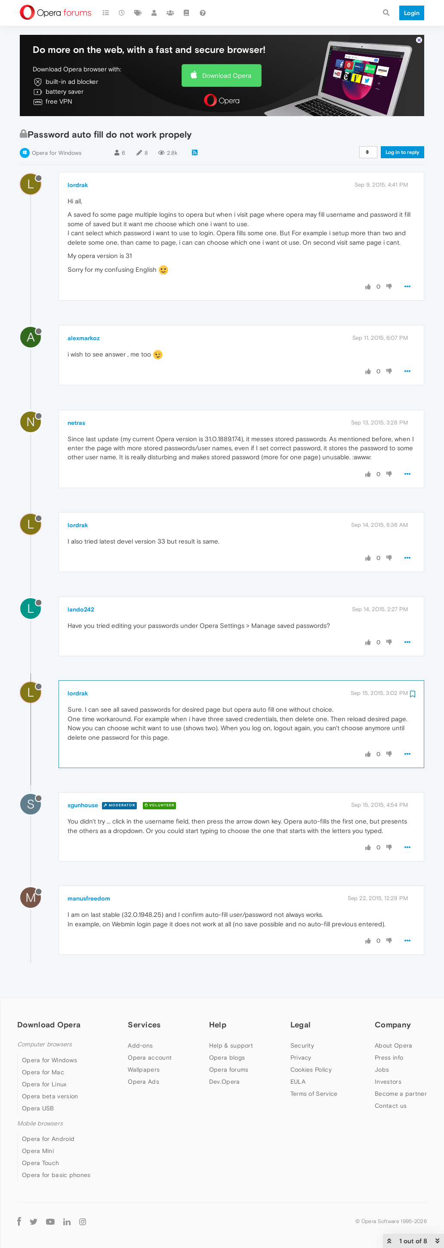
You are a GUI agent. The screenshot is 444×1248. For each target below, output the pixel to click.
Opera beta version (50, 1096)
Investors (388, 1081)
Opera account (150, 1057)
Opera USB (38, 1108)
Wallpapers (144, 1069)
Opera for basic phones (56, 1174)
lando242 (81, 609)
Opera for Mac (43, 1072)
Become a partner (401, 1093)
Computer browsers (44, 1044)
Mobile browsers (40, 1123)
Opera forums (229, 1069)
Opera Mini (38, 1150)
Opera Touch (40, 1162)
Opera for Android (48, 1138)
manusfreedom (89, 898)
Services (144, 1024)
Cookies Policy (311, 1069)
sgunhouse (83, 805)
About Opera (393, 1045)
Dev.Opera (224, 1081)
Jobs (382, 1069)
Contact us (391, 1105)
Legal (300, 1024)
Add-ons (140, 1045)
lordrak (78, 184)
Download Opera (226, 75)
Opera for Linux (44, 1084)
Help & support (231, 1045)
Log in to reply (402, 152)
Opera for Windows (56, 153)
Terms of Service (314, 1093)
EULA (297, 1081)
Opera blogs (227, 1057)
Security (302, 1045)
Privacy (300, 1057)
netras (76, 422)
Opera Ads (143, 1081)
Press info (389, 1057)
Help (217, 1024)
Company (393, 1024)
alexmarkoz (84, 338)
